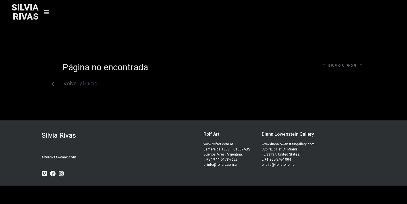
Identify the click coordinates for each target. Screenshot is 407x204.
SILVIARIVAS (25, 12)
